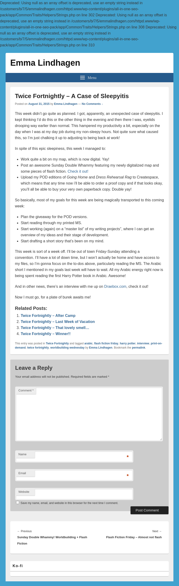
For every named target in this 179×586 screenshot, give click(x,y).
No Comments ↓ (92, 104)
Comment (26, 390)
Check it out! (78, 171)
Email (22, 473)
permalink (138, 347)
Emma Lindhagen (45, 63)
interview (143, 343)
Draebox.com (115, 286)
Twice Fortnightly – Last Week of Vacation (58, 322)
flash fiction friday (106, 343)
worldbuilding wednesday (67, 347)
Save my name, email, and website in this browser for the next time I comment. (69, 503)
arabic (88, 343)
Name (22, 454)
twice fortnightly (38, 347)
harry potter (127, 343)
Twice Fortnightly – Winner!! (46, 334)
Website (23, 491)
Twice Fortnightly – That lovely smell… (55, 328)
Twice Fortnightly (57, 343)
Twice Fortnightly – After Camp (48, 316)
